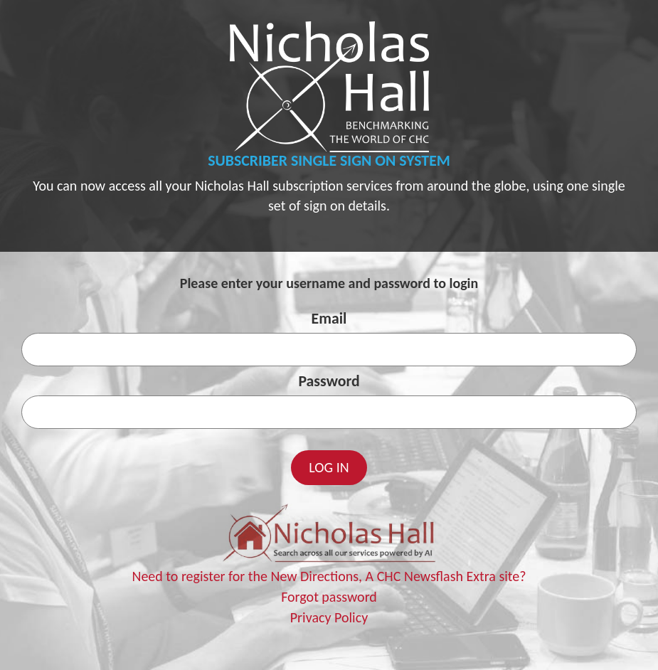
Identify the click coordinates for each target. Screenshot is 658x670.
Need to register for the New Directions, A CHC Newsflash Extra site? (329, 576)
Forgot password (329, 596)
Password (328, 380)
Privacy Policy (329, 617)
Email (329, 318)
